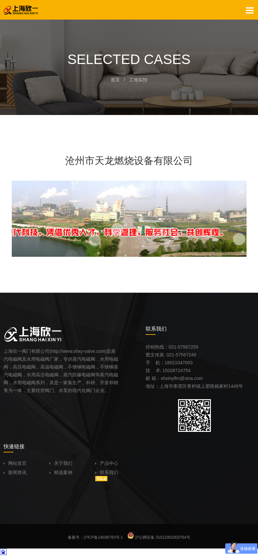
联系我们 (106, 472)
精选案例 (60, 472)
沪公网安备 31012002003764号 (158, 537)
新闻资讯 (15, 472)
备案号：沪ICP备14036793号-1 (95, 537)
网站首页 (15, 463)
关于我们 (60, 463)
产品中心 (106, 463)
